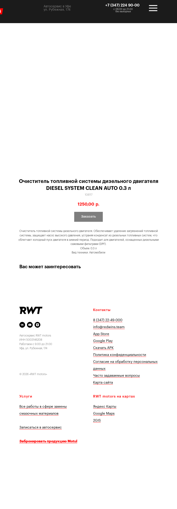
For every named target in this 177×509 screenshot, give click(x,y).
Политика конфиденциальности (119, 355)
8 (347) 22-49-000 (107, 320)
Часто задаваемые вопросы (116, 375)
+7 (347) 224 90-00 (122, 5)
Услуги (25, 396)
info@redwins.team (109, 327)
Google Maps (104, 413)
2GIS (97, 420)
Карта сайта (103, 382)
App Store (101, 334)
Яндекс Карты (104, 406)
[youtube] (30, 325)
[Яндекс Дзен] (37, 325)
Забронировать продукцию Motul (48, 441)
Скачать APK (103, 348)
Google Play (103, 341)
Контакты (102, 310)
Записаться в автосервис (40, 427)
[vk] (22, 325)
